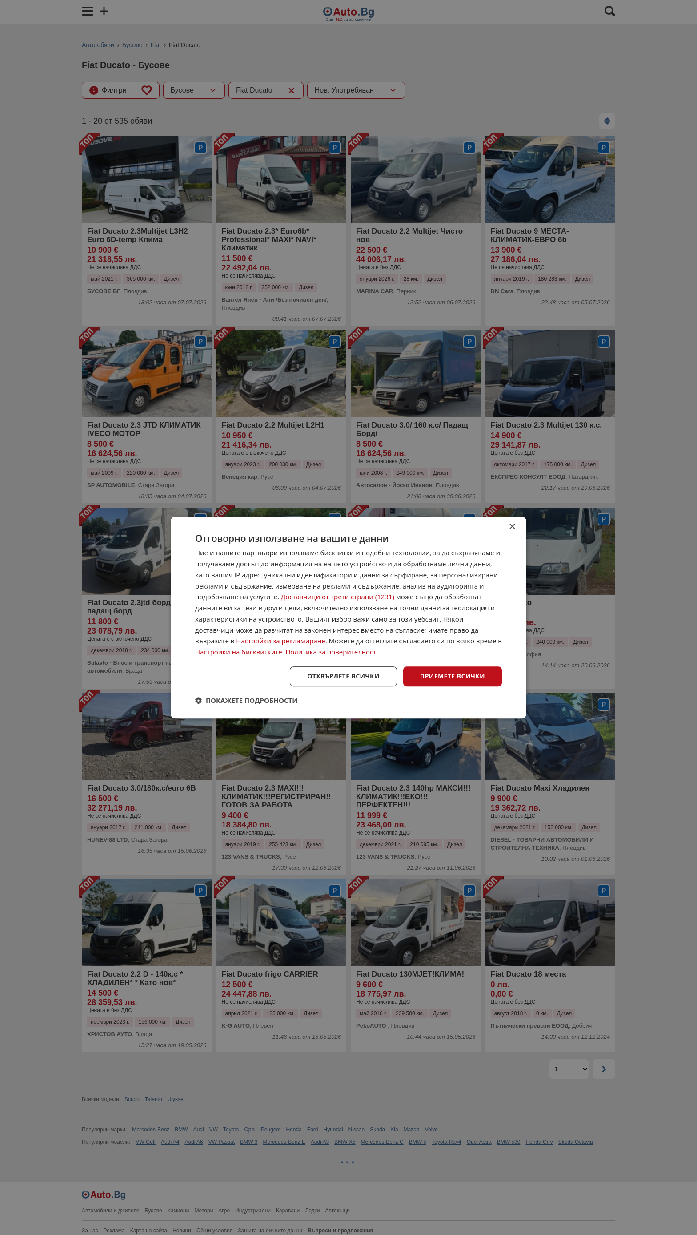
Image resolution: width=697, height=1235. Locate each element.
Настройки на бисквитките (238, 651)
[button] (246, 700)
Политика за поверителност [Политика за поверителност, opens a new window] (331, 651)
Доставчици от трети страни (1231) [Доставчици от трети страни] (337, 597)
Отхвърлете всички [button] (343, 676)
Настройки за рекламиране (280, 641)
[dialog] (348, 617)
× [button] (512, 527)
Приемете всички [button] (452, 676)
